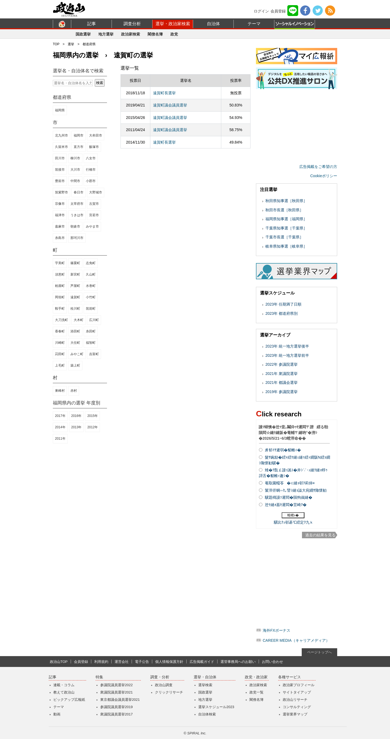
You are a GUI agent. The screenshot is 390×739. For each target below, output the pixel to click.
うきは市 (76, 215)
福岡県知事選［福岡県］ (286, 219)
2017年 (60, 416)
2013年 (76, 427)
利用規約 (101, 662)
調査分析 (132, 23)
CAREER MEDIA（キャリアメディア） (296, 640)
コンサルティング (297, 707)
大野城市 (95, 192)
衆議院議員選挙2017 (116, 714)
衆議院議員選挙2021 (116, 692)
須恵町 (60, 274)
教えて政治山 (63, 692)
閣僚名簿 (155, 34)
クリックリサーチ (169, 692)
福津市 (60, 215)
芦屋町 (75, 286)
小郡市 (91, 181)
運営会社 (122, 662)
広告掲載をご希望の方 (318, 166)
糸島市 (60, 238)
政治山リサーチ (295, 699)
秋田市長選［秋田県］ (284, 210)
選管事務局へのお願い (238, 662)
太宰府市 (76, 204)
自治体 (213, 23)
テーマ (254, 23)
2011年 (60, 438)
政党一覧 (256, 692)
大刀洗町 (61, 320)
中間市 (75, 181)
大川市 (75, 169)
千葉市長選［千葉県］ (284, 237)
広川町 (94, 320)
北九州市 (61, 135)
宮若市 (94, 215)
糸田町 (91, 331)
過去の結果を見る (320, 535)
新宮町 (75, 274)
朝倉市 (75, 226)
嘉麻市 (60, 226)
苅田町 (60, 354)
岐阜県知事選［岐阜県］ (286, 246)
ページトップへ (319, 652)
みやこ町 (76, 354)
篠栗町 (75, 263)
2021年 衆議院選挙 (281, 373)
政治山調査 (164, 685)
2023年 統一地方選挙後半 (287, 346)
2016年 (76, 416)
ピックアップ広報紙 (69, 699)
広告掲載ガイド (202, 662)
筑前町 (91, 308)
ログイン (261, 11)
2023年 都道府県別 (281, 313)
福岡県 (60, 110)
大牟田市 (95, 135)
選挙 (71, 44)
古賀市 (94, 204)
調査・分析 (159, 677)
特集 (99, 677)
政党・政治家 (256, 677)
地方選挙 (105, 34)
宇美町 (60, 263)
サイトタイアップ (297, 692)
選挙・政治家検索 (172, 23)
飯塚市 (94, 147)
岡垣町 (60, 297)
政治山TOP (59, 662)
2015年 (92, 416)
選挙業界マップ (295, 714)
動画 (56, 714)
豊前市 (60, 181)
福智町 (91, 343)
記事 (91, 23)
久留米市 (61, 147)
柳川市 (75, 158)
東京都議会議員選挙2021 (120, 699)
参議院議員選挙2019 (116, 707)
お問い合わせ (272, 662)
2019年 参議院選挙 (281, 392)
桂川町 (75, 308)
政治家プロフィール (298, 685)
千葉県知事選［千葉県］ (286, 228)
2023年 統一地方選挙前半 (287, 355)
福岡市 (78, 135)
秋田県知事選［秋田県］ (286, 201)
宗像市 (60, 204)
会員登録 (278, 11)
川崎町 (60, 343)
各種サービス (289, 677)
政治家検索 (130, 34)
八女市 (91, 158)
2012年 (92, 427)
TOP (56, 44)
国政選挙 (83, 34)
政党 (174, 34)
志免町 (91, 263)
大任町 (75, 343)
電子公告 (142, 662)
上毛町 (60, 365)
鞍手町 (60, 308)
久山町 (91, 274)
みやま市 (92, 226)
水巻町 (91, 286)
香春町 (60, 331)
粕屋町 (60, 286)
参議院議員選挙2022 (116, 685)
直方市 (78, 147)
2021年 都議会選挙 (281, 382)
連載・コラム (63, 685)
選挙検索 (205, 685)
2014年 (60, 427)
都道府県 (89, 44)
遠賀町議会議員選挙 (170, 105)
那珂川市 (76, 238)
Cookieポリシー (323, 176)
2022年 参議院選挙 (281, 364)
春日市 (78, 192)
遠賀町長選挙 (164, 93)
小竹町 (91, 297)
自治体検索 (207, 714)
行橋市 (91, 169)
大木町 (78, 320)
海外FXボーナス (276, 630)
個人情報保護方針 (169, 662)
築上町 (75, 365)
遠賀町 (75, 297)
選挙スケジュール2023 (216, 707)
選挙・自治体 (205, 677)
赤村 (73, 391)
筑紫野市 (61, 192)
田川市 (60, 158)
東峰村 (60, 391)
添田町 (75, 331)
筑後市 (60, 169)
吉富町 (94, 354)
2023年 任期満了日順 (283, 304)
